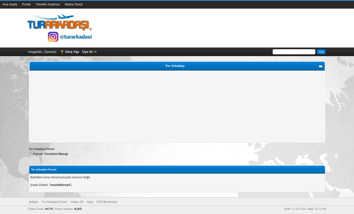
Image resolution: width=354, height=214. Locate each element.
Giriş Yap (72, 52)
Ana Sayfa (9, 4)
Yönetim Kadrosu (47, 4)
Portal (26, 4)
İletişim (33, 202)
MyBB (78, 208)
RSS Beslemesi (107, 202)
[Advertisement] (177, 106)
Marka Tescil (74, 4)
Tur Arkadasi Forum (42, 149)
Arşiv (90, 202)
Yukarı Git (77, 202)
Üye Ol (87, 52)
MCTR (49, 208)
